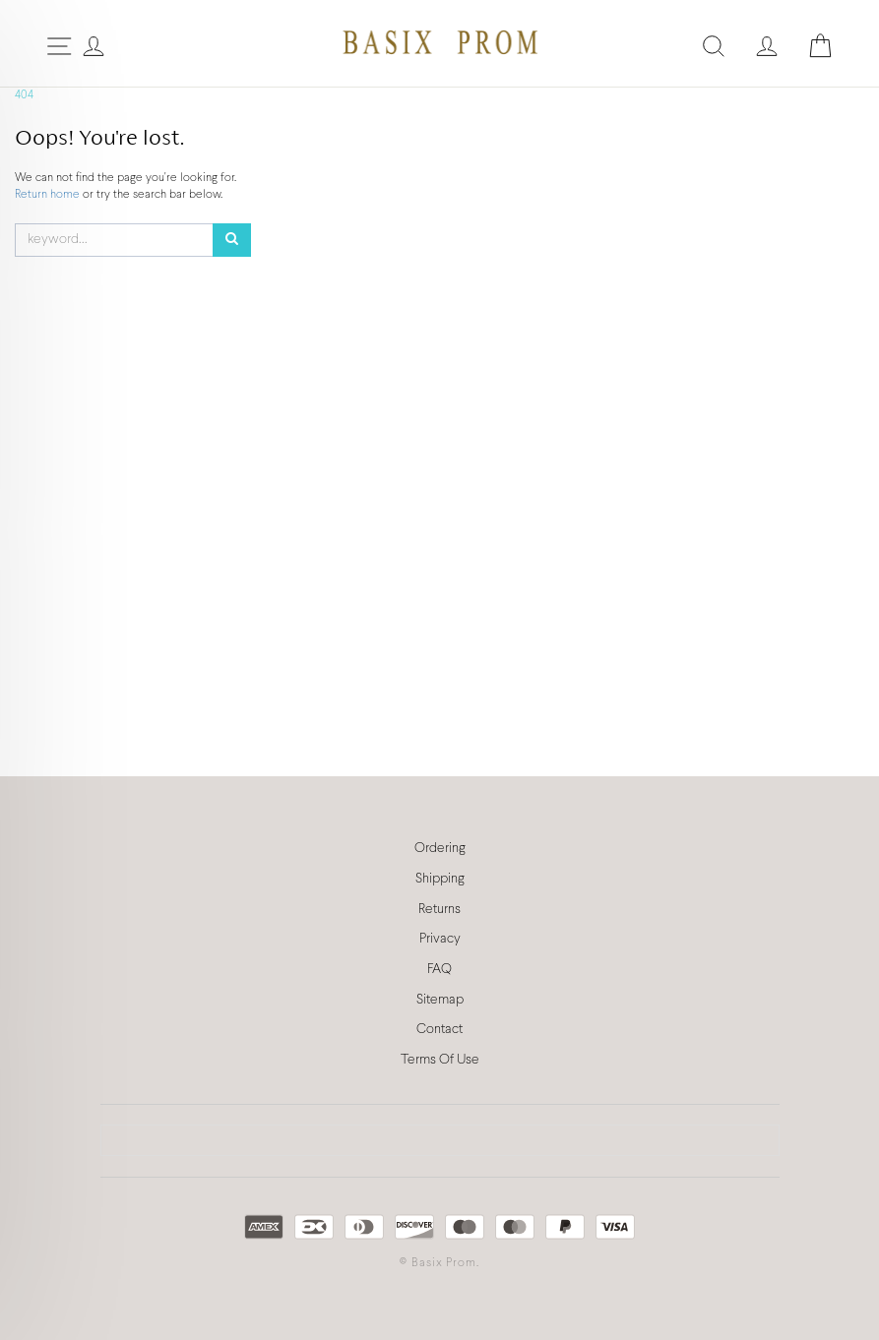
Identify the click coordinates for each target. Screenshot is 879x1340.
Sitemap (440, 1000)
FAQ (439, 969)
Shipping (440, 879)
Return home (49, 195)
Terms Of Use (440, 1060)
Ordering (440, 848)
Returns (439, 909)
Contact (439, 1029)
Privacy (440, 939)
